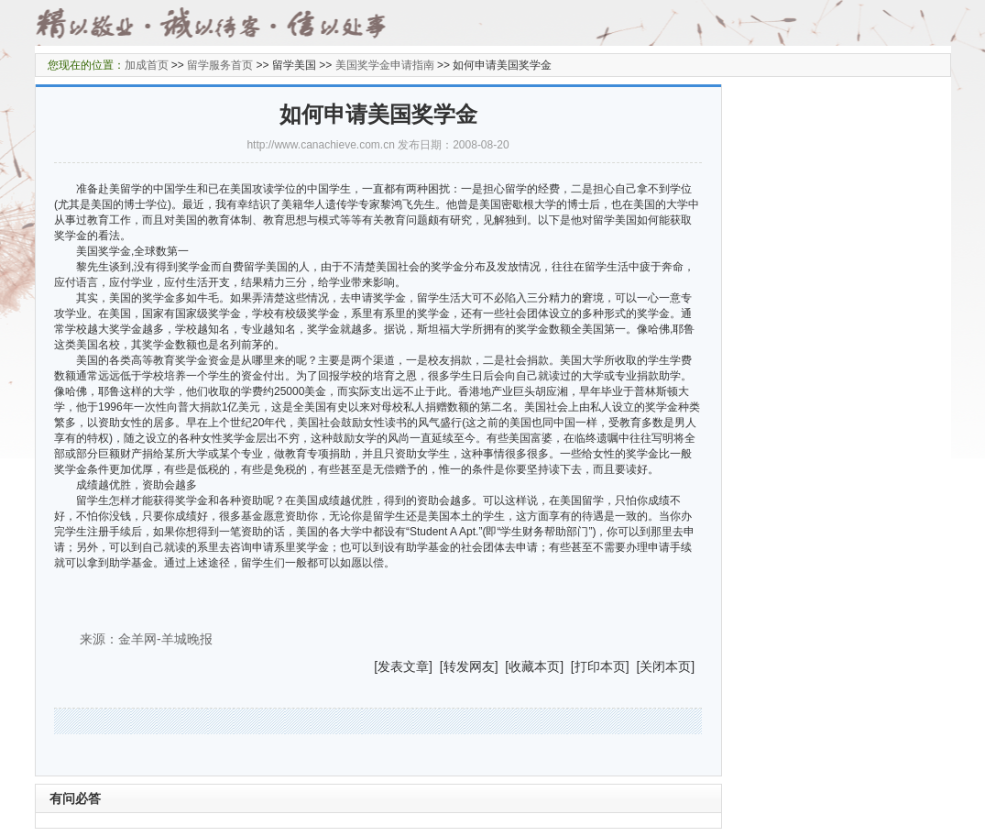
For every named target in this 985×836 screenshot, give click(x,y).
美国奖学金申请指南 (384, 65)
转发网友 (469, 666)
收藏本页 (534, 666)
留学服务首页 (220, 65)
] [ (436, 666)
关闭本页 (665, 666)
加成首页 (147, 65)
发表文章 (403, 666)
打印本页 (600, 666)
